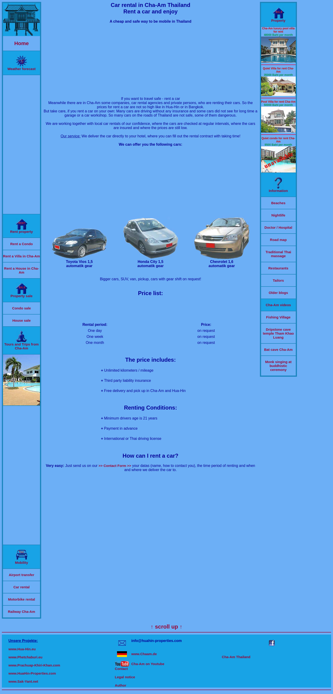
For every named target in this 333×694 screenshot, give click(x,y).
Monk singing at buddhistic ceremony (278, 366)
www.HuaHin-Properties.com (32, 673)
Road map (278, 240)
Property (278, 18)
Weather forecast (21, 67)
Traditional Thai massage (278, 254)
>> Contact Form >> (115, 466)
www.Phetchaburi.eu (25, 657)
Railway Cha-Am (21, 612)
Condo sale (21, 308)
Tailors (278, 280)
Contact (121, 669)
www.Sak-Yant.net (23, 681)
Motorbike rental (21, 599)
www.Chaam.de (144, 654)
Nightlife (278, 215)
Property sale (21, 294)
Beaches (278, 203)
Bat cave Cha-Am (278, 350)
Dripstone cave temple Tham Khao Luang (278, 333)
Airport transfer (21, 575)
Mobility (21, 560)
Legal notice (125, 677)
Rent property (21, 230)
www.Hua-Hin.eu (22, 649)
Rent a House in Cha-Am (21, 270)
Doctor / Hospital (278, 227)
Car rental (21, 587)
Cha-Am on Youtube (147, 664)
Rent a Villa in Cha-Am (21, 256)
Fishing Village (278, 317)
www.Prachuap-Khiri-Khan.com (34, 665)
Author (120, 685)
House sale (21, 320)
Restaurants (278, 268)
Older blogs (278, 293)
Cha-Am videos (278, 305)
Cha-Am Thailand (236, 657)
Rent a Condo (21, 244)
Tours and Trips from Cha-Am (21, 344)
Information (278, 189)
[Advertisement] (21, 144)
